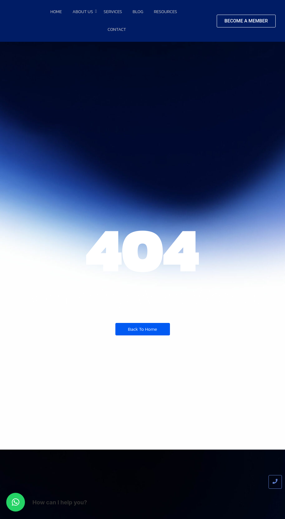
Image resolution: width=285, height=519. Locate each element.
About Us (83, 11)
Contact (117, 29)
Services (113, 11)
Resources (165, 11)
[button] (15, 502)
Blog (138, 11)
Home (56, 11)
